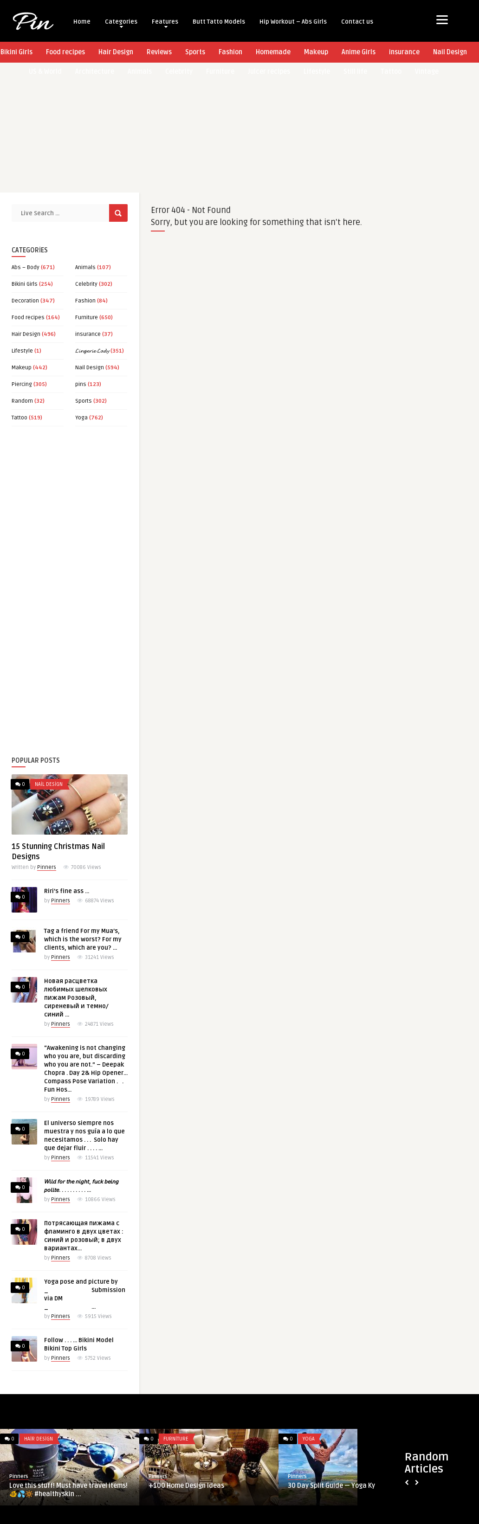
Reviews (159, 52)
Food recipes (65, 52)
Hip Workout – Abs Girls (293, 22)
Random (22, 401)
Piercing (22, 384)
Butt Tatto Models (219, 22)
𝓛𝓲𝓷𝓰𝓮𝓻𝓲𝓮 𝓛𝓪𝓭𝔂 (92, 350)
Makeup (316, 52)
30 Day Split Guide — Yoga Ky (331, 1486)
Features (165, 23)
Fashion (230, 52)
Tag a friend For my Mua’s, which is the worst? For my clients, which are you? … (83, 939)
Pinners (46, 867)
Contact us (357, 22)
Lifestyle (22, 350)
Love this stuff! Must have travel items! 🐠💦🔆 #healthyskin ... (68, 1490)
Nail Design (450, 52)
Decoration (25, 300)
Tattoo (19, 417)
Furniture (86, 317)
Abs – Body (25, 267)
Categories (121, 23)
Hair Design (115, 52)
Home (82, 22)
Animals (85, 267)
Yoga (81, 417)
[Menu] (442, 19)
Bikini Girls (25, 284)
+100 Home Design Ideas (186, 1486)
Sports (195, 52)
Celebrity (86, 284)
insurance (404, 52)
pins (80, 384)
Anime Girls (358, 52)
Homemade (273, 52)
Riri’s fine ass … (66, 891)
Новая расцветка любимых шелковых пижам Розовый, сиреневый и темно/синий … (76, 997)
